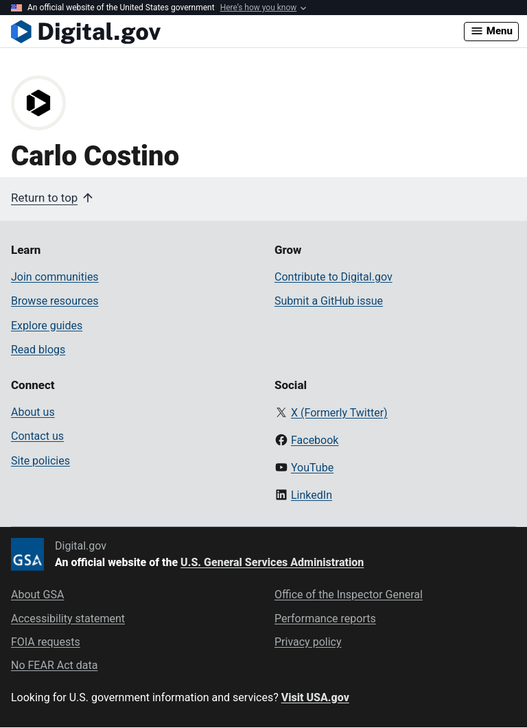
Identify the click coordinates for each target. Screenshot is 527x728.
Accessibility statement (68, 618)
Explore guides (46, 325)
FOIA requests (45, 641)
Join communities (55, 276)
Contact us (37, 436)
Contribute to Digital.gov (333, 276)
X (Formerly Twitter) (339, 412)
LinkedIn (311, 495)
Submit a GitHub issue (328, 300)
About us (33, 412)
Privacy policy (308, 641)
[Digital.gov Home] (237, 31)
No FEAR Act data (54, 665)
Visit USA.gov (315, 697)
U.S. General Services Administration (272, 562)
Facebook (314, 440)
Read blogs (38, 349)
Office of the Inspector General (348, 594)
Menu (491, 31)
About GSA (37, 594)
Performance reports (325, 618)
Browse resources (54, 300)
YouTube (312, 467)
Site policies (40, 460)
